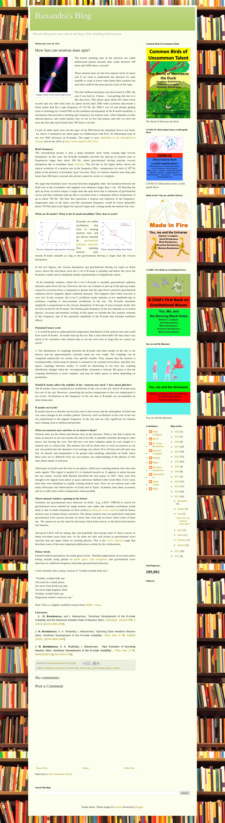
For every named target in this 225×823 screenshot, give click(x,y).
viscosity (79, 164)
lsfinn (155, 488)
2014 (177, 491)
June (179, 513)
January (181, 545)
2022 (177, 451)
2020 (177, 461)
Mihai (155, 462)
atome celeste (156, 483)
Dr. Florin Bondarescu (158, 445)
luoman (118, 807)
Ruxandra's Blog (63, 15)
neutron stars (85, 668)
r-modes (116, 668)
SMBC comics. (93, 604)
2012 (177, 551)
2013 (177, 496)
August (181, 509)
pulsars (108, 668)
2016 (177, 481)
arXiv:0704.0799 (62, 654)
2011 (177, 556)
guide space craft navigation (90, 559)
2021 (177, 456)
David (156, 438)
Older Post (129, 768)
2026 (177, 431)
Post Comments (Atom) (60, 774)
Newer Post (41, 768)
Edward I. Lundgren (157, 452)
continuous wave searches (104, 509)
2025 (177, 436)
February (182, 540)
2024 (177, 441)
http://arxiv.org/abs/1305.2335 (81, 141)
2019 (177, 466)
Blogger (139, 807)
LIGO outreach (115, 540)
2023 (177, 446)
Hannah (156, 457)
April (180, 530)
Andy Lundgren (157, 433)
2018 (177, 471)
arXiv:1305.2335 (54, 623)
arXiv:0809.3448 (55, 639)
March (180, 535)
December (182, 501)
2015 (177, 486)
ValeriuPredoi (158, 476)
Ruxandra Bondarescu (158, 469)
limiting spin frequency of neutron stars (61, 668)
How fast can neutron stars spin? (183, 521)
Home (86, 768)
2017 (177, 476)
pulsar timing (98, 668)
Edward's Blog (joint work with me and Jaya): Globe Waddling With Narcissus (77, 33)
